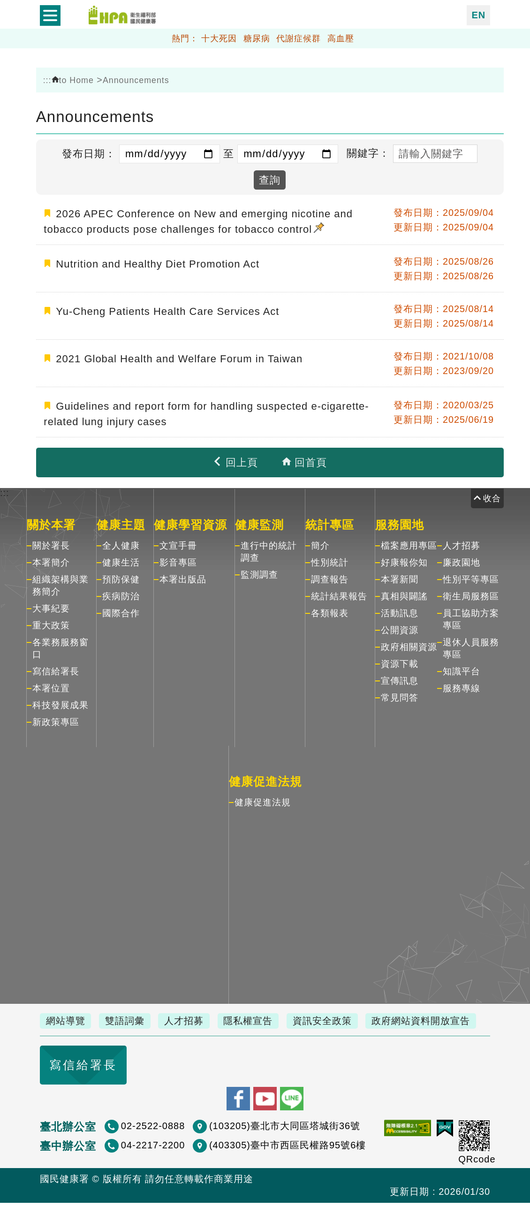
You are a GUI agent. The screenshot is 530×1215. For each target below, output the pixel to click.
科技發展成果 (60, 703)
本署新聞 (399, 577)
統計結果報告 (339, 594)
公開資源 (399, 628)
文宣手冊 (178, 544)
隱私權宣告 (255, 1019)
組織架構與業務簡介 (60, 584)
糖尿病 (256, 37)
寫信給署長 (55, 669)
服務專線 (461, 686)
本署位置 (51, 686)
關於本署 (51, 522)
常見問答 (399, 696)
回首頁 (304, 460)
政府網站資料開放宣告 (96, 1034)
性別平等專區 (471, 577)
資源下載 (399, 662)
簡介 (320, 544)
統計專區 (329, 522)
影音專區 (178, 560)
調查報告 (329, 577)
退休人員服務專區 (471, 646)
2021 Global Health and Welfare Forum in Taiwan (179, 357)
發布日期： (89, 154)
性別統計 (329, 560)
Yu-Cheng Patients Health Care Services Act (167, 309)
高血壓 (340, 37)
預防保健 (121, 577)
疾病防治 (121, 594)
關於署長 (51, 544)
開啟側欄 (50, 15)
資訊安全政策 (331, 1019)
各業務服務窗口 (60, 646)
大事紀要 (51, 606)
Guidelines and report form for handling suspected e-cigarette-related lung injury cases (206, 412)
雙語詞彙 (127, 1019)
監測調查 (259, 573)
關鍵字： (368, 153)
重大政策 (51, 623)
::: (47, 80)
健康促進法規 (265, 779)
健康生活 (121, 560)
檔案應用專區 (409, 544)
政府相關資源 (409, 645)
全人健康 (121, 544)
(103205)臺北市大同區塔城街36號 (284, 1138)
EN (478, 14)
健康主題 (121, 522)
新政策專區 (55, 720)
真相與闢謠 (404, 594)
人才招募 (461, 544)
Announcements (136, 80)
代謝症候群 (298, 37)
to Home (73, 80)
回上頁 (234, 460)
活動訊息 (399, 611)
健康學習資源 (190, 522)
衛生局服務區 (471, 594)
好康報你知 (404, 560)
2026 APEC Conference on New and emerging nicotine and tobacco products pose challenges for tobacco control (198, 220)
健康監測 (259, 522)
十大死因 (219, 37)
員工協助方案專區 (471, 617)
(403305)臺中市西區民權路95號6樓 (287, 1157)
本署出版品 (182, 577)
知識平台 (461, 669)
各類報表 (329, 611)
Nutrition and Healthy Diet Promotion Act (157, 262)
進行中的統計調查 (269, 550)
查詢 (269, 180)
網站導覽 (66, 1019)
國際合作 (121, 611)
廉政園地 (461, 560)
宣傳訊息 (399, 679)
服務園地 (399, 522)
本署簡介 (51, 560)
